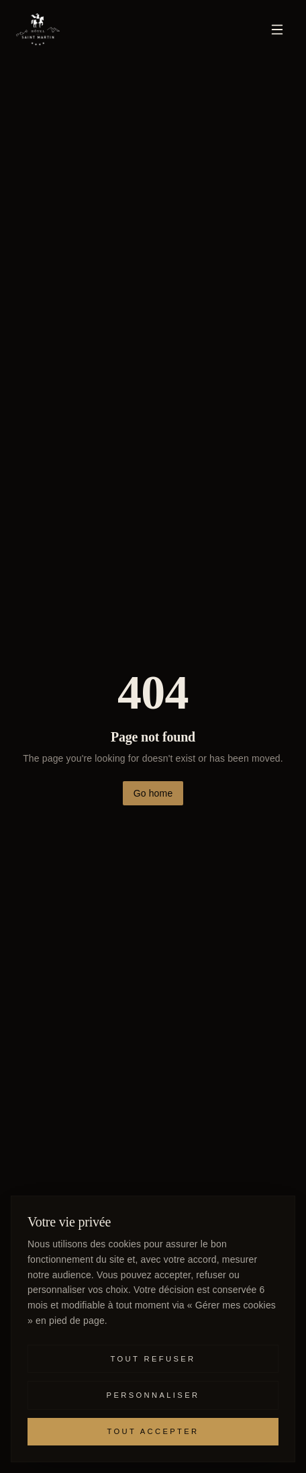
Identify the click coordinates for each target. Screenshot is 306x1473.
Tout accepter (153, 1431)
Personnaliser (153, 1395)
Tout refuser (153, 1359)
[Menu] (277, 29)
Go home (153, 793)
